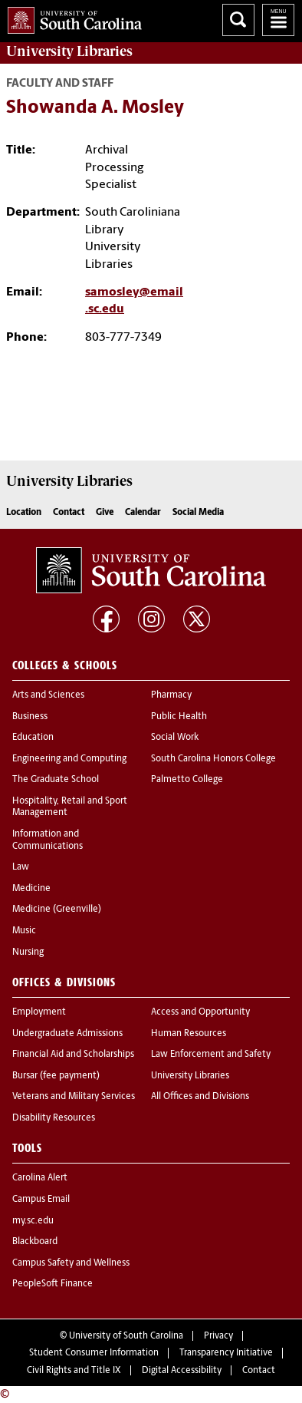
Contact (68, 512)
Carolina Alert (39, 1178)
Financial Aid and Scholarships (73, 1054)
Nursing (28, 952)
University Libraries (190, 1076)
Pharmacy (171, 695)
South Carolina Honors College (213, 759)
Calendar (143, 512)
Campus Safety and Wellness (71, 1263)
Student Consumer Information (94, 1353)
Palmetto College (187, 779)
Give (104, 512)
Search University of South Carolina (238, 20)
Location (23, 512)
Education (33, 737)
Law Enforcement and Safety (211, 1054)
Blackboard (34, 1241)
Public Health (179, 716)
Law (20, 867)
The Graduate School (55, 779)
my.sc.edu (33, 1221)
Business (30, 716)
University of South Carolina (126, 1336)
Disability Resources (53, 1118)
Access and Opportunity (200, 1012)
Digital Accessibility (182, 1370)
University (69, 51)
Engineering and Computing (69, 759)
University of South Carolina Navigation (278, 20)
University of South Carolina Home (71, 17)
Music (24, 931)
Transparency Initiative (226, 1353)
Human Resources (188, 1033)
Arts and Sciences (48, 695)
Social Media (198, 512)
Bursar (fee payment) (56, 1076)
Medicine (31, 888)
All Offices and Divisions (200, 1096)
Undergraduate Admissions (67, 1033)
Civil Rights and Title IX (74, 1370)
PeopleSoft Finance (52, 1284)
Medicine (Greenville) (56, 909)
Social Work (175, 737)
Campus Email (41, 1199)
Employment (39, 1012)
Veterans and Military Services (73, 1096)
